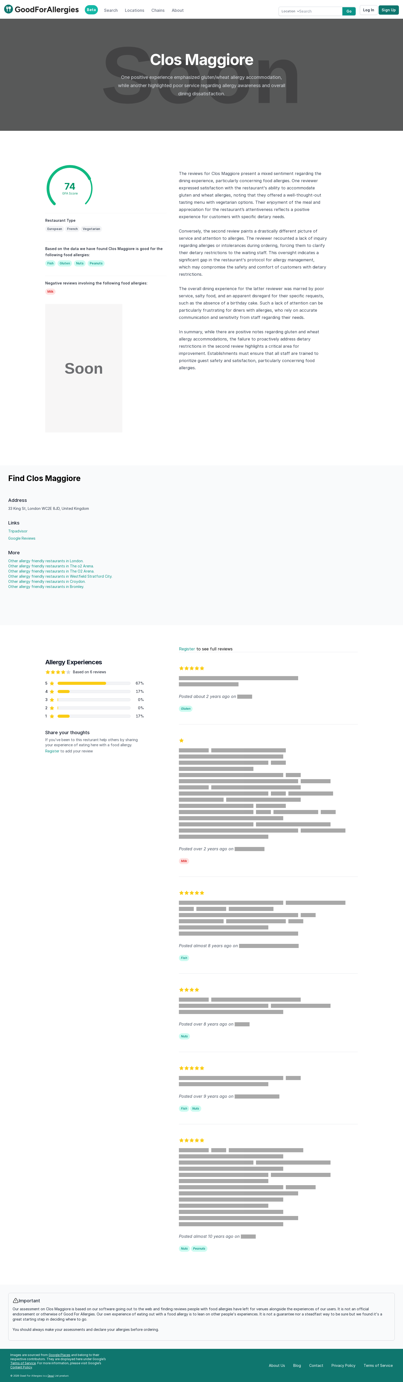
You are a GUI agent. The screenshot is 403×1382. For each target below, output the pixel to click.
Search (111, 10)
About (178, 10)
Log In (368, 10)
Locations (134, 10)
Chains (157, 10)
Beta (91, 9)
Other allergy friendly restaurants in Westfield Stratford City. (60, 576)
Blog (297, 1365)
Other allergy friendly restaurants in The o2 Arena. (51, 566)
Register (52, 751)
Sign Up (389, 10)
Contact (316, 1365)
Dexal (51, 1375)
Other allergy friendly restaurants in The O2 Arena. (51, 571)
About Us (277, 1365)
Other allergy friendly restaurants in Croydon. (47, 581)
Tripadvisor (18, 531)
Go (349, 11)
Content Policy (21, 1367)
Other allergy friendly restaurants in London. (46, 561)
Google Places (59, 1355)
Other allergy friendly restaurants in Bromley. (46, 586)
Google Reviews (21, 538)
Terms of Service (23, 1363)
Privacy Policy (343, 1365)
